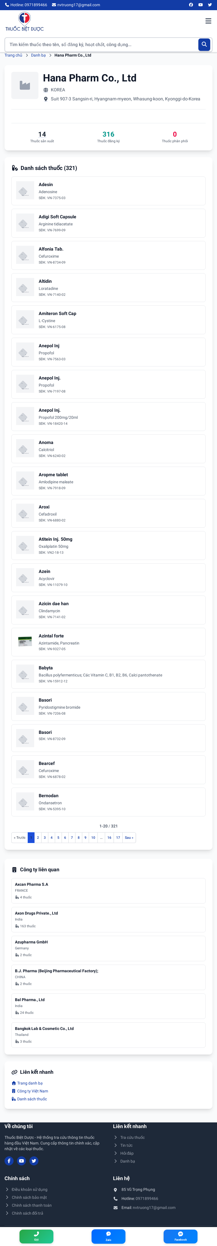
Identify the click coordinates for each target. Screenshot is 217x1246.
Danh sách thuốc (29, 1099)
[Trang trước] (19, 837)
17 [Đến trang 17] (118, 838)
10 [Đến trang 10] (93, 838)
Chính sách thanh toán (28, 1205)
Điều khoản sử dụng (26, 1189)
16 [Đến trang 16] (109, 838)
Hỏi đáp (123, 1153)
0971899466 (147, 1198)
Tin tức (123, 1145)
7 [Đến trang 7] (72, 838)
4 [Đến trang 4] (52, 838)
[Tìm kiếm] (204, 44)
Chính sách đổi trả (24, 1213)
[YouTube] (200, 5)
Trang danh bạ (27, 1083)
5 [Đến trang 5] (58, 838)
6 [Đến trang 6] (65, 838)
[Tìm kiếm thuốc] (108, 44)
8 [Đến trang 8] (79, 838)
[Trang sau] (129, 837)
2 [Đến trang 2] (38, 838)
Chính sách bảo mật (26, 1197)
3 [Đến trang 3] (45, 838)
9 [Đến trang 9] (85, 838)
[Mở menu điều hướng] (208, 21)
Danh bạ (38, 55)
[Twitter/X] (210, 5)
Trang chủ (13, 55)
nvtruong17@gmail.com (154, 1207)
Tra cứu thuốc (129, 1137)
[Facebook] (191, 5)
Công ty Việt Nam (29, 1091)
